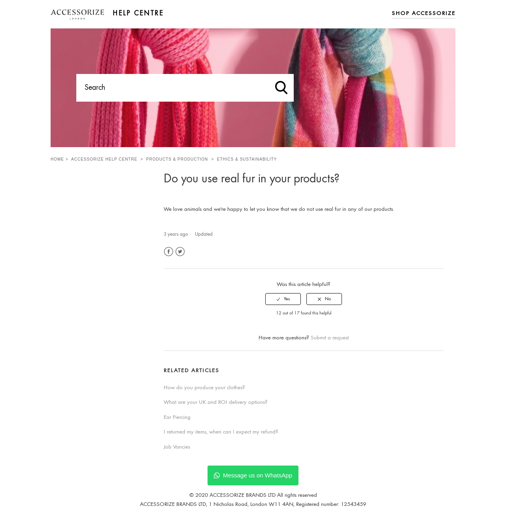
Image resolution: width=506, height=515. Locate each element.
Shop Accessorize (423, 14)
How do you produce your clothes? (204, 388)
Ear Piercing (177, 417)
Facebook (169, 252)
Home (57, 159)
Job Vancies (177, 447)
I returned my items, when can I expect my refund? (221, 432)
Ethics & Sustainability (247, 159)
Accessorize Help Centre (104, 159)
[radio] (283, 299)
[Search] (185, 88)
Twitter (180, 252)
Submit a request (330, 338)
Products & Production (177, 159)
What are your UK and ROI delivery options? (216, 402)
